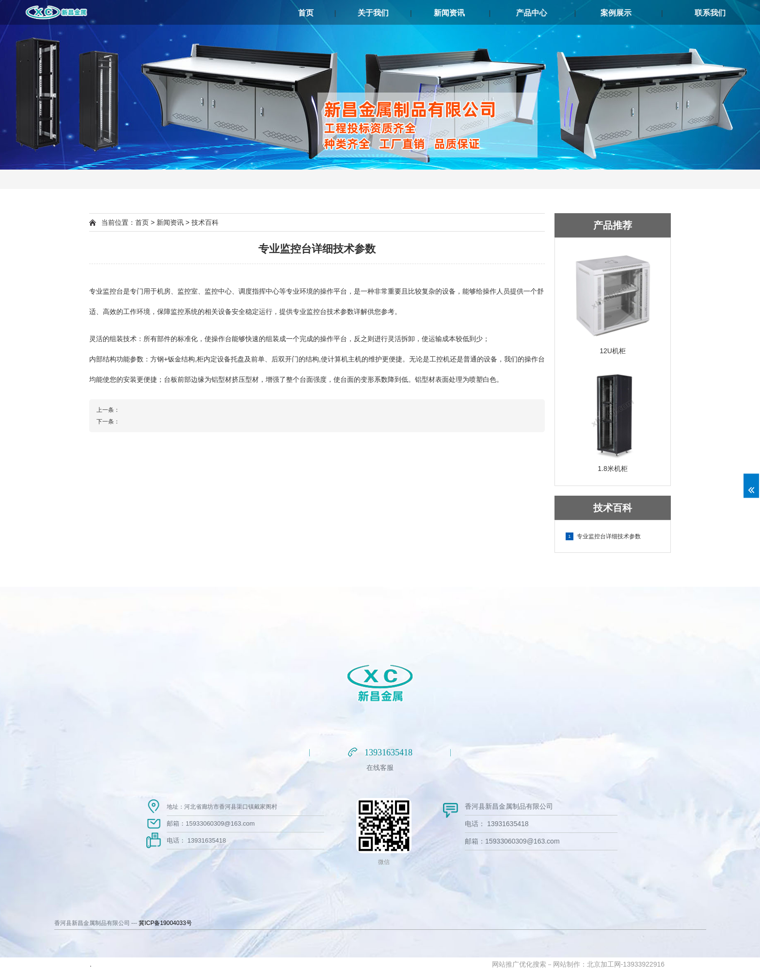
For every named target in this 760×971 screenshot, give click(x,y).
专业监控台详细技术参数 (603, 536)
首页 (319, 13)
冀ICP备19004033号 (165, 923)
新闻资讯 (483, 13)
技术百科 (205, 222)
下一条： (108, 421)
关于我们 (399, 13)
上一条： (108, 410)
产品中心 (583, 13)
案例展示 (682, 13)
